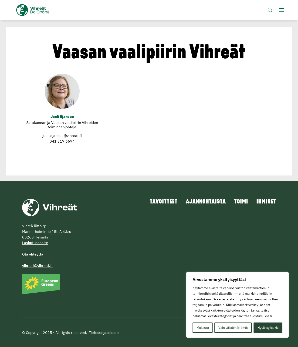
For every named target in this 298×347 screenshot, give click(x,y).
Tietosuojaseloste (104, 332)
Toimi (240, 202)
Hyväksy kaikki (268, 328)
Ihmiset (266, 202)
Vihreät (43, 11)
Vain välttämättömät (233, 328)
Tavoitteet (159, 202)
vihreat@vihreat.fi (37, 265)
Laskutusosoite (35, 242)
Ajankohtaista (203, 202)
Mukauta (202, 328)
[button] (270, 10)
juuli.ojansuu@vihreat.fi (62, 135)
